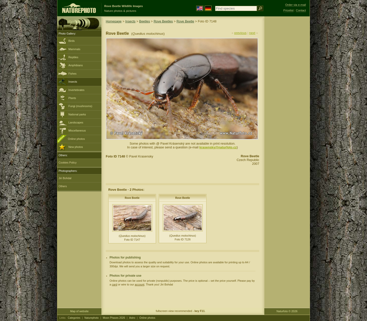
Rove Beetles (163, 21)
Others (63, 186)
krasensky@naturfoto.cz (218, 147)
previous (240, 33)
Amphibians (75, 65)
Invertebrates (76, 89)
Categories (74, 317)
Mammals (74, 49)
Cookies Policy (67, 162)
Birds (71, 40)
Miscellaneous (77, 130)
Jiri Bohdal (65, 178)
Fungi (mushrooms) (80, 106)
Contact (301, 10)
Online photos (76, 138)
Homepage (114, 21)
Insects (72, 81)
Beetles (144, 21)
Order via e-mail (295, 4)
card (114, 284)
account (139, 284)
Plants (72, 98)
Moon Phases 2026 (114, 317)
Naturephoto (91, 317)
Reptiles (73, 57)
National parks (77, 114)
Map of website (79, 311)
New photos (75, 146)
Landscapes (75, 122)
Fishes (72, 73)
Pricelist (288, 10)
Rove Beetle (185, 21)
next (252, 33)
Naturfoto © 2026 (287, 311)
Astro (132, 317)
